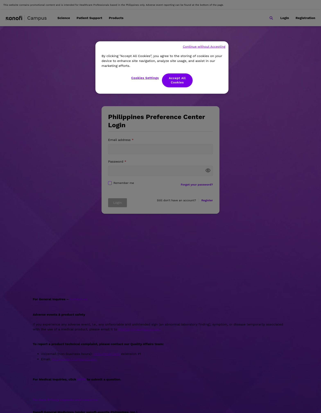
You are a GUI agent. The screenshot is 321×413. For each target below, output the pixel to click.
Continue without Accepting (204, 46)
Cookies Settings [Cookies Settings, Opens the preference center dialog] (145, 78)
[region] (161, 67)
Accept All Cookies (177, 80)
